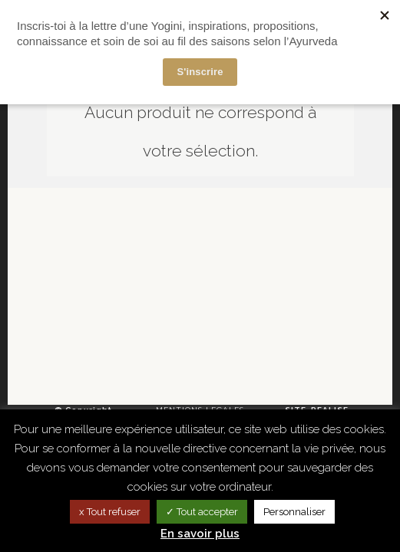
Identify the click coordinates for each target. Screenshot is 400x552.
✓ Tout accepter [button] (202, 512)
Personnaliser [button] (294, 512)
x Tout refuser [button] (109, 512)
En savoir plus (200, 533)
